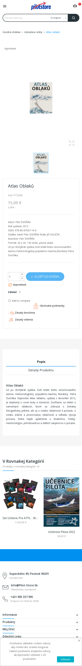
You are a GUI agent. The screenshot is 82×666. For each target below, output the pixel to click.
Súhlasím (65, 659)
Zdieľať (20, 292)
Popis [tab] (41, 362)
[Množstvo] (14, 276)
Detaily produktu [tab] (41, 370)
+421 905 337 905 (21, 597)
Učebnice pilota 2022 (61, 532)
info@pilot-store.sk (24, 585)
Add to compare (19, 301)
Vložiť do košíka (46, 276)
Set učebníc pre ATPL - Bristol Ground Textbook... (20, 518)
